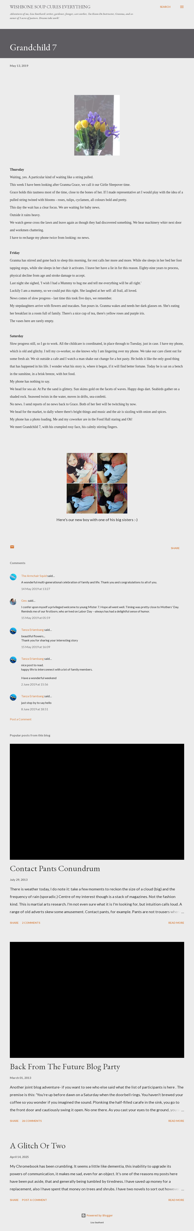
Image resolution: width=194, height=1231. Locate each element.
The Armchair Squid (34, 575)
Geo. (24, 600)
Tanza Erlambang (32, 629)
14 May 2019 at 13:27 (35, 589)
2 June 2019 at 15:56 (34, 684)
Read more (176, 922)
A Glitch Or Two (38, 1145)
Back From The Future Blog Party (65, 1066)
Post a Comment (20, 719)
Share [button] (175, 548)
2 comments (31, 922)
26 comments (32, 1120)
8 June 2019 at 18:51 (34, 709)
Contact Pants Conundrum (55, 868)
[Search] (165, 7)
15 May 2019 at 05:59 (35, 617)
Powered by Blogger (97, 1215)
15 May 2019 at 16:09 (35, 647)
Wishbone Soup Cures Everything (50, 7)
